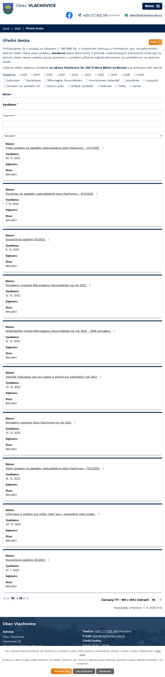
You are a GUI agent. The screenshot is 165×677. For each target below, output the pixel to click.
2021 (62, 74)
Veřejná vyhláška (82, 86)
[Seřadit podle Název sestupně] (13, 94)
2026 (127, 74)
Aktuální (11, 174)
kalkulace (13, 80)
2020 (49, 74)
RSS (155, 42)
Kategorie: (9, 74)
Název (7, 94)
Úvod (6, 28)
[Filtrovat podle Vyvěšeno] (82, 112)
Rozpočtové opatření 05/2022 (28, 239)
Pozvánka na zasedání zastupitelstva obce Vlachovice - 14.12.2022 (52, 193)
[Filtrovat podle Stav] (82, 136)
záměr (137, 86)
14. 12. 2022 (13, 387)
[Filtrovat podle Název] (82, 100)
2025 (114, 74)
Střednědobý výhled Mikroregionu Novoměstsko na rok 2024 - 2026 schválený (61, 331)
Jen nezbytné (84, 671)
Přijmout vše (61, 671)
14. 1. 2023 (12, 570)
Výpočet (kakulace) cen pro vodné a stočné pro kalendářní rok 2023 (54, 376)
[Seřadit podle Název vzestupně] (13, 93)
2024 (101, 74)
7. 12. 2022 (12, 204)
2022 (75, 74)
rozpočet (152, 80)
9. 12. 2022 (12, 249)
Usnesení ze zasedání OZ (23, 86)
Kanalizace (34, 80)
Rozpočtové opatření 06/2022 (28, 560)
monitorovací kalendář (104, 80)
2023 (88, 74)
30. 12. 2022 (13, 524)
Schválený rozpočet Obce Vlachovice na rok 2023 (41, 422)
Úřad (17, 28)
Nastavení (105, 671)
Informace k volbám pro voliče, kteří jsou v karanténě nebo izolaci (53, 514)
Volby (122, 86)
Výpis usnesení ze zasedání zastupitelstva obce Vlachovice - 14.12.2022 (55, 468)
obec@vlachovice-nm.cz (146, 15)
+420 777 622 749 (95, 15)
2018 (24, 74)
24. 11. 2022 (13, 158)
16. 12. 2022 (13, 478)
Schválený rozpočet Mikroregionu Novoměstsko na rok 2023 (49, 285)
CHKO (140, 74)
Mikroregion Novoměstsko (65, 80)
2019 (37, 74)
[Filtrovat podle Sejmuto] (82, 124)
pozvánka (132, 80)
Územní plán (55, 86)
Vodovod (106, 86)
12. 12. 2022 (13, 295)
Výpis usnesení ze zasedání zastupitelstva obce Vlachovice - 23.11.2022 (55, 148)
